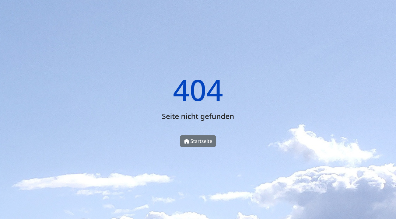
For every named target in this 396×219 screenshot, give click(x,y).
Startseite (198, 141)
